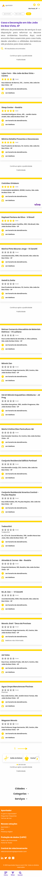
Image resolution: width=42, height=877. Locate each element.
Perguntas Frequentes (9, 816)
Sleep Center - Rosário (12, 107)
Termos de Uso (6, 818)
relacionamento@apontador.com (14, 851)
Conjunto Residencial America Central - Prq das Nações (20, 493)
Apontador (7, 14)
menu (6, 874)
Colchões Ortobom (10, 183)
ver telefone (10, 93)
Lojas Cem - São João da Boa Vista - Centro (18, 74)
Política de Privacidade (9, 840)
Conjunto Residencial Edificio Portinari (19, 460)
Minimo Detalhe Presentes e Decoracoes (20, 139)
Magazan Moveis (9, 720)
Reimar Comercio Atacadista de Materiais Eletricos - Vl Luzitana (21, 330)
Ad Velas (6, 655)
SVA (2, 829)
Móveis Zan (7, 363)
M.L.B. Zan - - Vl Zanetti (12, 592)
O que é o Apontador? (9, 814)
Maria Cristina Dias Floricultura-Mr (18, 429)
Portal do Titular (6, 843)
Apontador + (5, 827)
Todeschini (7, 526)
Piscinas (5, 692)
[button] (17, 764)
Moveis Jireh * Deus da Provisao (16, 623)
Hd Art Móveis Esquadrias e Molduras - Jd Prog (21, 396)
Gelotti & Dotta (8, 280)
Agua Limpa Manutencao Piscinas (17, 686)
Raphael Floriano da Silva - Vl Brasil (18, 217)
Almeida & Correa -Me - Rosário (16, 560)
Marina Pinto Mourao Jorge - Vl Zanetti (19, 249)
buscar (20, 874)
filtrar (13, 874)
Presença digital (6, 832)
